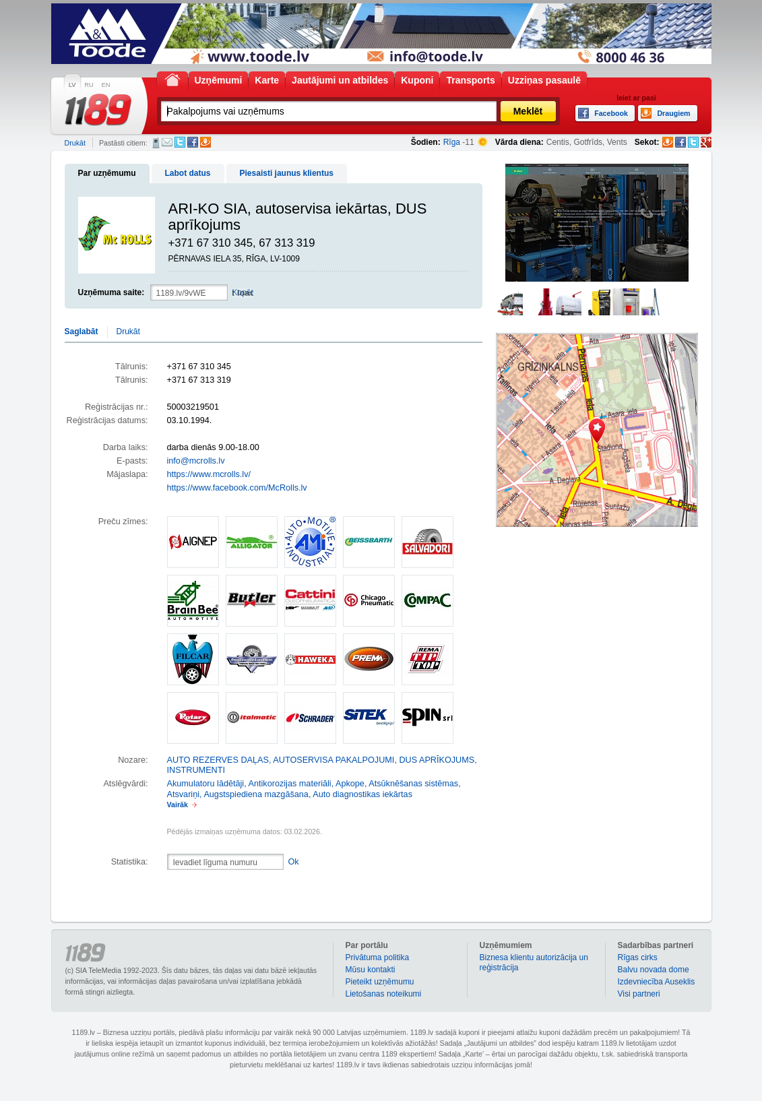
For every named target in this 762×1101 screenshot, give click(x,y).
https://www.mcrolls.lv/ (209, 474)
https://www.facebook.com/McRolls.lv (237, 488)
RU (88, 85)
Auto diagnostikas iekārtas (362, 794)
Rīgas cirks (638, 957)
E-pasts (167, 142)
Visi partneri (639, 994)
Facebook (192, 142)
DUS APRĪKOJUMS (436, 760)
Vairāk (177, 804)
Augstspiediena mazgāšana (256, 794)
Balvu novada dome (653, 969)
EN (106, 85)
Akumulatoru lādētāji (206, 783)
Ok (293, 862)
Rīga (451, 142)
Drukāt (75, 143)
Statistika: (129, 862)
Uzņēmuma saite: (111, 292)
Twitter (179, 142)
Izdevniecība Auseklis (656, 981)
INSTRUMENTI (196, 770)
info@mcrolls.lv (196, 461)
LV (72, 85)
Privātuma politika (378, 957)
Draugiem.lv (205, 142)
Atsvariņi (183, 794)
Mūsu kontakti (370, 969)
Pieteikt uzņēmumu (380, 981)
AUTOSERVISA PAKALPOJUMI (333, 760)
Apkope (350, 783)
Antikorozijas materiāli (290, 783)
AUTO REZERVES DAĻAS (218, 760)
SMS (156, 142)
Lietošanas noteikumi (384, 994)
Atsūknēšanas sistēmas (413, 783)
